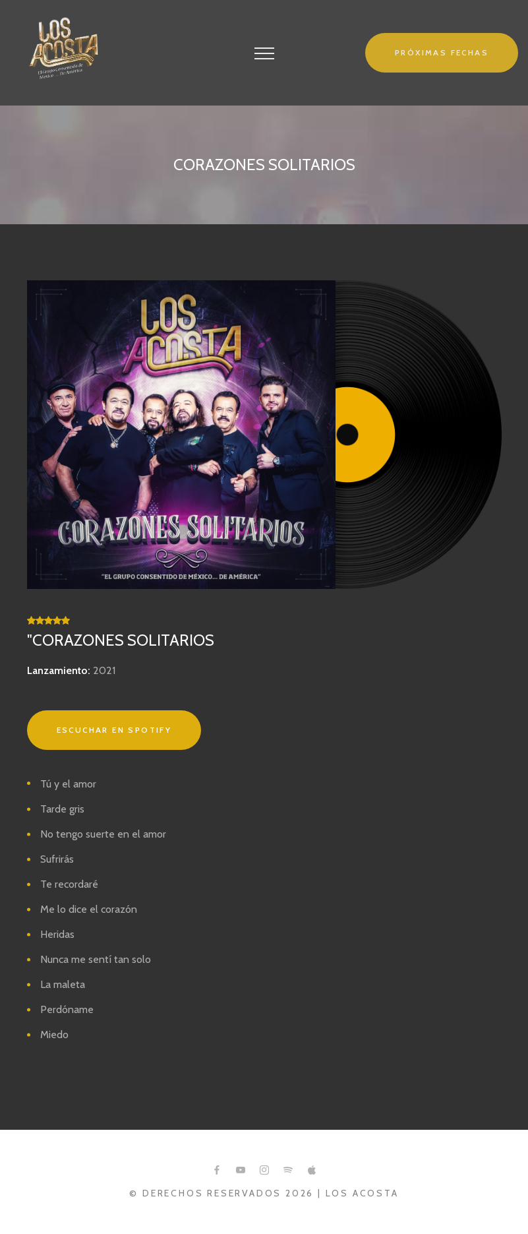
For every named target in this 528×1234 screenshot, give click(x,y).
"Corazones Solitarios (120, 640)
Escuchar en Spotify (114, 730)
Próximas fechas (441, 52)
